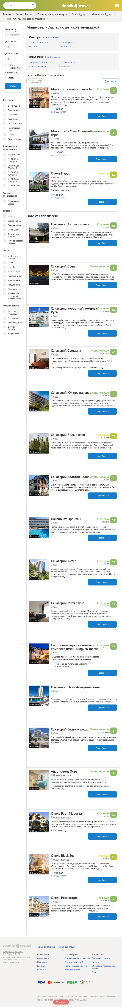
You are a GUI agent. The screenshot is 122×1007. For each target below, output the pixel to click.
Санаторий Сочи (63, 266)
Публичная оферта (101, 957)
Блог (94, 971)
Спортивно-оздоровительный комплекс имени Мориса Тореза (74, 646)
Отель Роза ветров (64, 897)
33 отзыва (105, 605)
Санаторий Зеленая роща (69, 729)
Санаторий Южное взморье (71, 392)
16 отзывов (104, 900)
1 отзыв (106, 647)
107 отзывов (104, 395)
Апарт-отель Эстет (65, 771)
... (66, 104)
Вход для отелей (72, 969)
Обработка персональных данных (104, 966)
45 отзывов (104, 731)
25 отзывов (104, 310)
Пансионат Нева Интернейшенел (75, 686)
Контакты (42, 961)
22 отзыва (105, 563)
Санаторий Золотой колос (70, 476)
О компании (43, 957)
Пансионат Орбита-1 (66, 518)
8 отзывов (105, 226)
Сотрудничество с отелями (77, 957)
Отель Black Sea (63, 855)
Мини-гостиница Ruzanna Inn (72, 88)
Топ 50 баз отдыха (67, 946)
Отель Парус (60, 173)
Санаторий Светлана (66, 350)
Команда (41, 965)
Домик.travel (75, 5)
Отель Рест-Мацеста (66, 813)
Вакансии (41, 969)
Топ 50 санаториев (46, 946)
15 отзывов (104, 858)
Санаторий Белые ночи (68, 434)
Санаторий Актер (63, 560)
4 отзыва (105, 815)
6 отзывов (105, 521)
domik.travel (17, 945)
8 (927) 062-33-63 (11, 953)
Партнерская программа (75, 965)
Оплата (95, 961)
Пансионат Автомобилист (70, 223)
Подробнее (101, 115)
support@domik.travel (13, 951)
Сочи (55, 227)
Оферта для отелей (73, 961)
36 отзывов (104, 352)
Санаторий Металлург (67, 602)
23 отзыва (105, 479)
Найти (13, 86)
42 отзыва (105, 437)
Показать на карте (62, 774)
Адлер (56, 92)
